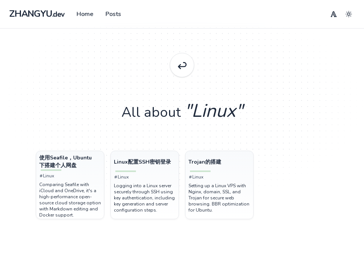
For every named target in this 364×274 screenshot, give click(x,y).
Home (85, 14)
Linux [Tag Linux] (46, 176)
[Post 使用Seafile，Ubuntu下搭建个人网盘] (70, 161)
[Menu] (333, 14)
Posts (113, 14)
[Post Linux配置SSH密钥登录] (145, 162)
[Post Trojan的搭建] (219, 162)
